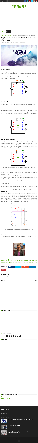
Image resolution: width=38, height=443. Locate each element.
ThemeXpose (13, 438)
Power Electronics (8, 35)
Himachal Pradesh (5, 398)
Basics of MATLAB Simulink (14, 260)
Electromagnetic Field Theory (11, 262)
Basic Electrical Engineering (27, 260)
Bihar (2, 396)
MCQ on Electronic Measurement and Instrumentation (20, 419)
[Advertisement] (10, 322)
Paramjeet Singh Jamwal (7, 259)
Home (2, 31)
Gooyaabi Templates (27, 438)
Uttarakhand (4, 399)
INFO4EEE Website (33, 262)
